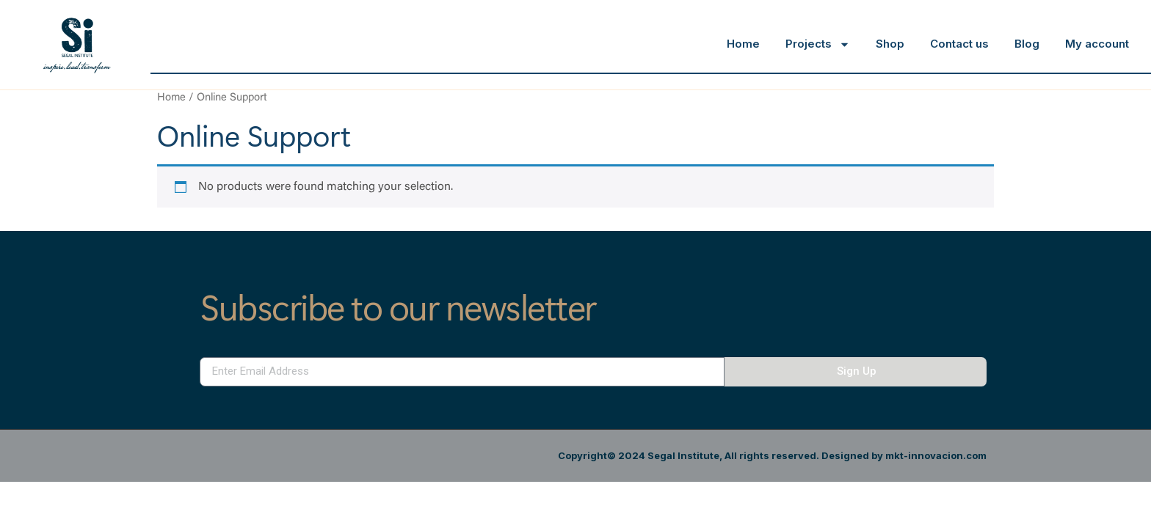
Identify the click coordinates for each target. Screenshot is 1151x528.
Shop (890, 44)
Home (743, 44)
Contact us (959, 44)
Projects (817, 44)
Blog (1026, 44)
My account (1097, 44)
